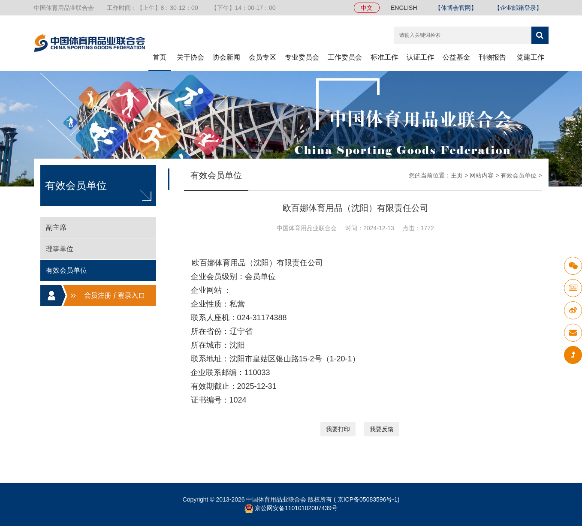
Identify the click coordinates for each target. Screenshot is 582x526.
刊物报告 (492, 57)
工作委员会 (345, 57)
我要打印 (338, 429)
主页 (457, 175)
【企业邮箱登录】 (518, 7)
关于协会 (190, 57)
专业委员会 (302, 57)
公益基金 (456, 57)
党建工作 (530, 57)
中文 (367, 7)
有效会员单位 (519, 175)
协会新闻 (226, 57)
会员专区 (262, 57)
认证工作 (420, 57)
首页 (159, 57)
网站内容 (482, 175)
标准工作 (384, 57)
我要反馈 (382, 429)
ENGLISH (404, 7)
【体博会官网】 (456, 7)
